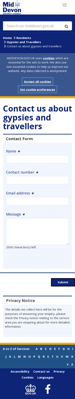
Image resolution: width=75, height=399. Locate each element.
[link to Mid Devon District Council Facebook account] (47, 389)
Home (7, 38)
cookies (49, 58)
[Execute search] (66, 25)
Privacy (59, 371)
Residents (23, 38)
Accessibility (20, 371)
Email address (20, 193)
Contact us (41, 371)
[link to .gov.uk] (31, 389)
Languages (45, 377)
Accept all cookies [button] (37, 81)
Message (15, 214)
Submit (63, 282)
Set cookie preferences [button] (37, 89)
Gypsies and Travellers (24, 42)
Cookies (28, 377)
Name (13, 151)
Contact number (22, 172)
